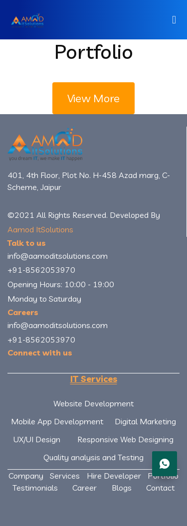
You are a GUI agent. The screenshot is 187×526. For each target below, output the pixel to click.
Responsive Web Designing (125, 439)
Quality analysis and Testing (93, 457)
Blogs (122, 488)
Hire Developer (114, 476)
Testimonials (35, 488)
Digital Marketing (145, 421)
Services (65, 476)
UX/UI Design (36, 439)
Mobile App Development (57, 421)
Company (25, 476)
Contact (160, 488)
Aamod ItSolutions (40, 229)
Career (84, 488)
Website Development (93, 403)
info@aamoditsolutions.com (57, 256)
